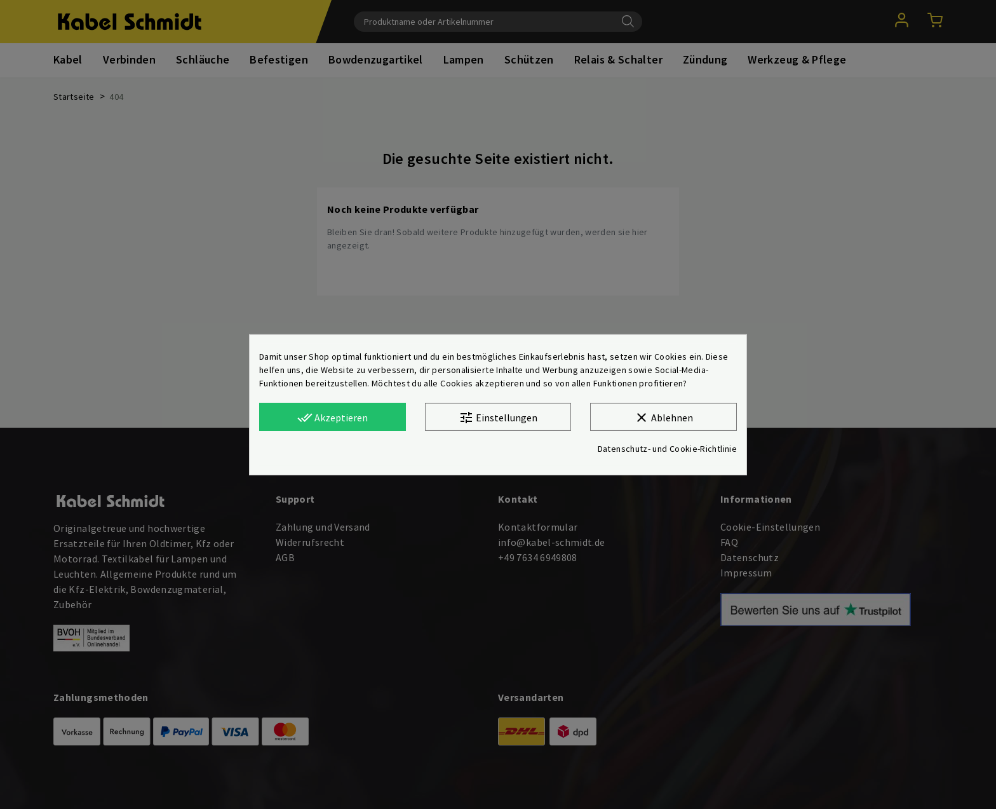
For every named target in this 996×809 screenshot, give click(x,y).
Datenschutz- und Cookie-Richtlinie (667, 448)
